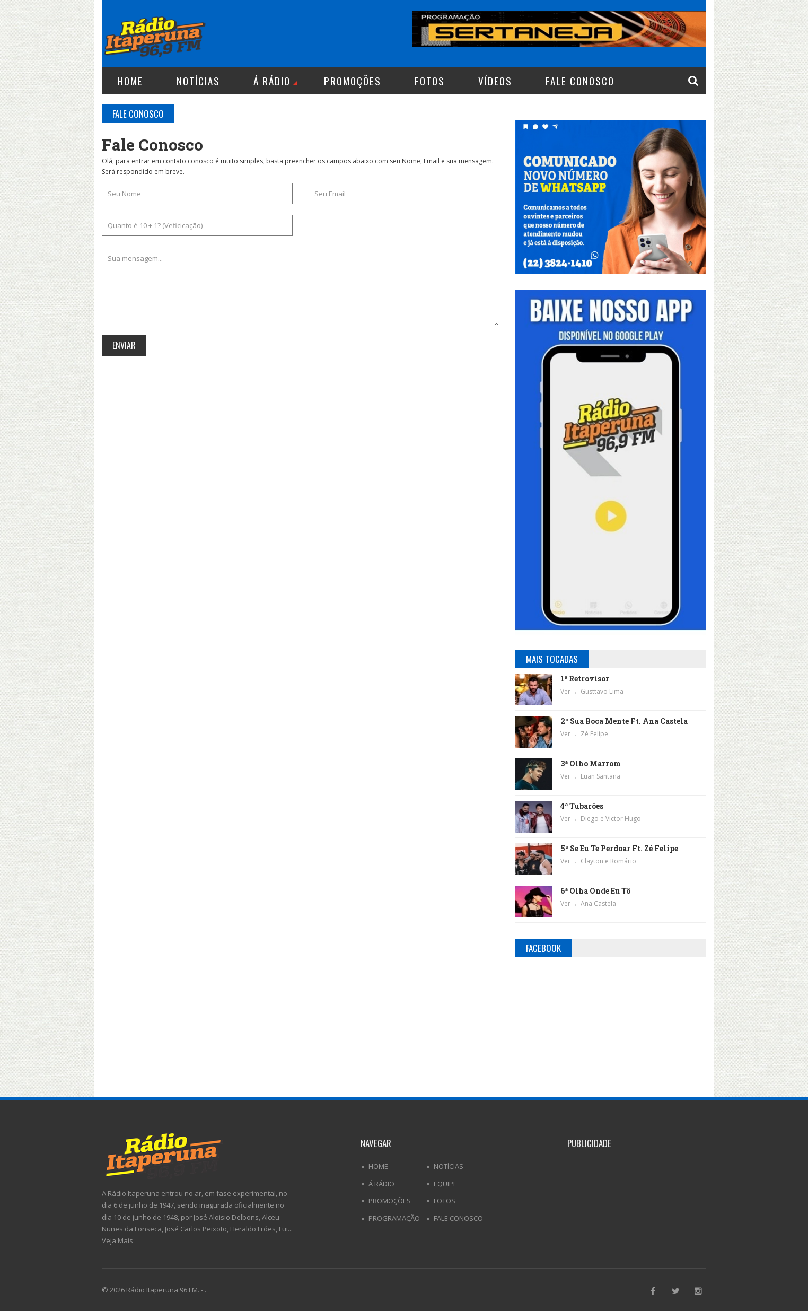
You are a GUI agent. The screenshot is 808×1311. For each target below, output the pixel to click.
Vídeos (495, 80)
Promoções (352, 80)
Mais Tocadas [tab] (552, 659)
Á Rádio (275, 80)
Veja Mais (117, 1240)
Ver (566, 691)
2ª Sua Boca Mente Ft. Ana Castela (624, 721)
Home (130, 80)
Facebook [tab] (543, 948)
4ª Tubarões (581, 806)
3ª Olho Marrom (590, 763)
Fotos (430, 80)
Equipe (445, 1183)
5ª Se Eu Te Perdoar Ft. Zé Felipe (619, 848)
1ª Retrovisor (584, 679)
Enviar (124, 345)
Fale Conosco (580, 80)
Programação (394, 1218)
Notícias (198, 80)
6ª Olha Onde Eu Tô (595, 891)
